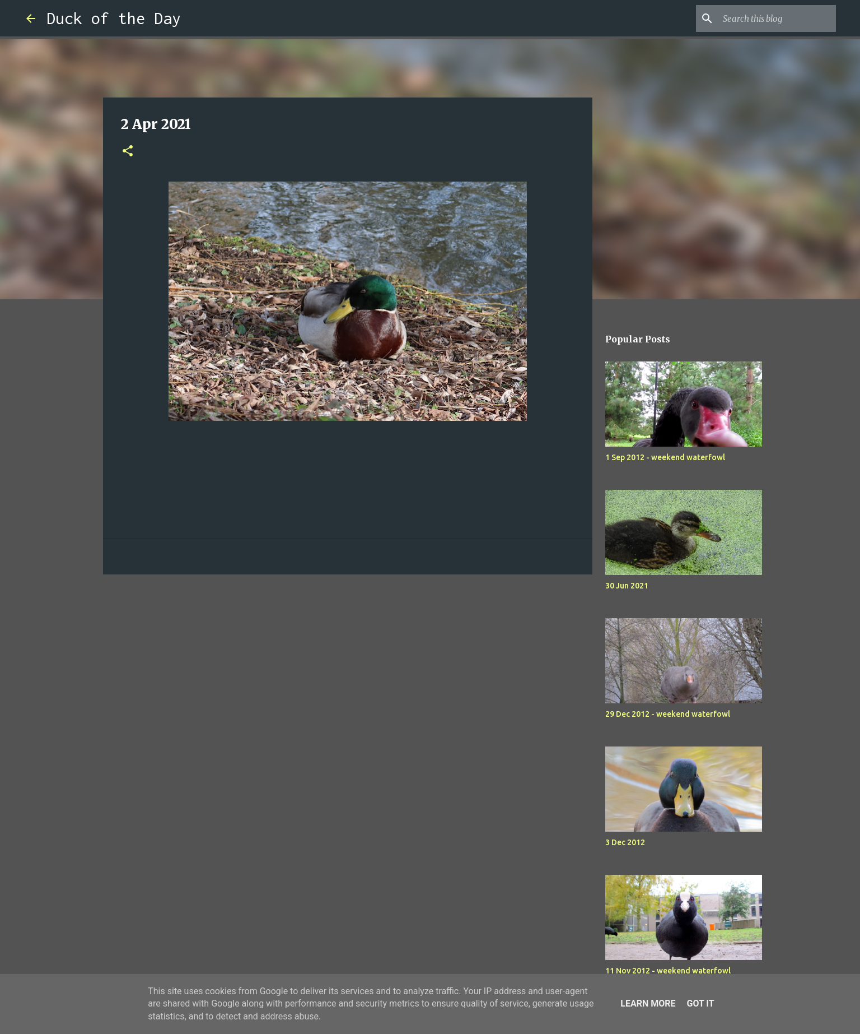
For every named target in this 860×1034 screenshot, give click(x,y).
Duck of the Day (113, 18)
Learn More (647, 1003)
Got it (700, 1003)
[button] (127, 151)
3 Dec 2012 (625, 842)
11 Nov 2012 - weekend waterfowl (668, 970)
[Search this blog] (777, 18)
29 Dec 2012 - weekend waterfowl (667, 714)
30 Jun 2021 (626, 585)
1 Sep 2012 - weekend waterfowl (665, 457)
